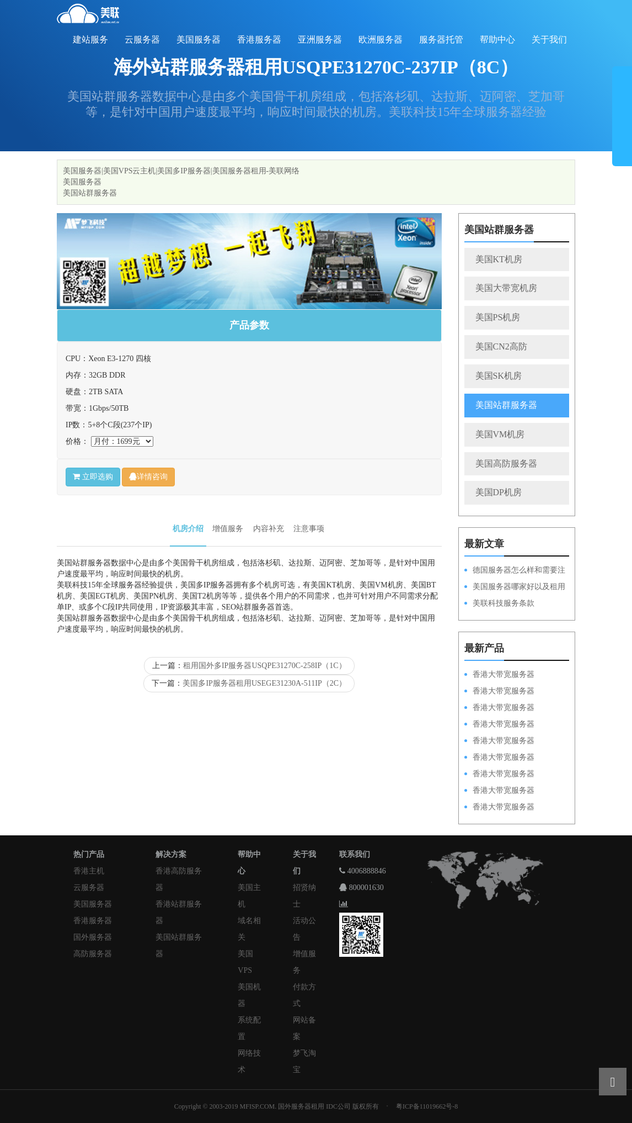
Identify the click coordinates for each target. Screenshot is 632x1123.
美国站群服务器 (90, 193)
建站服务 (90, 39)
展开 (622, 120)
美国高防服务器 (506, 463)
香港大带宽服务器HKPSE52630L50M (499, 775)
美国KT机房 (498, 259)
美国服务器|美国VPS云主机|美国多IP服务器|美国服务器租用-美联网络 (181, 171)
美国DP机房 (498, 492)
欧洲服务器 (380, 39)
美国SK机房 (498, 375)
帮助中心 (497, 39)
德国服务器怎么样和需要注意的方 (514, 571)
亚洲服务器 (320, 39)
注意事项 (308, 529)
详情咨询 (148, 477)
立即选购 (93, 477)
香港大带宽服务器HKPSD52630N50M (499, 741)
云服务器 (142, 39)
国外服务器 (92, 937)
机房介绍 (188, 529)
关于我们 (549, 39)
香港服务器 (259, 39)
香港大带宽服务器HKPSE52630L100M (499, 708)
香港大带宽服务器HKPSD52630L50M (499, 758)
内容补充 (268, 529)
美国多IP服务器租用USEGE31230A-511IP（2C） (264, 683)
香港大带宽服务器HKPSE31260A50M (499, 791)
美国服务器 (198, 39)
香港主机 (88, 871)
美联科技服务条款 (503, 603)
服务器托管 (441, 39)
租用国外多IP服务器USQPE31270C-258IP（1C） (264, 665)
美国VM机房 (500, 434)
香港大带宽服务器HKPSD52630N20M (499, 808)
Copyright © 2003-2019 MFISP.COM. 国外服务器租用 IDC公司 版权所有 (276, 1106)
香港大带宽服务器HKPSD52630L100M (499, 692)
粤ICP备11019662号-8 (427, 1106)
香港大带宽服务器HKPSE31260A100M (499, 725)
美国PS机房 (498, 317)
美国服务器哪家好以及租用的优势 (514, 587)
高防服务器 (92, 954)
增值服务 (227, 529)
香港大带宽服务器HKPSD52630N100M (499, 675)
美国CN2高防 (501, 346)
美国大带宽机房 (506, 288)
